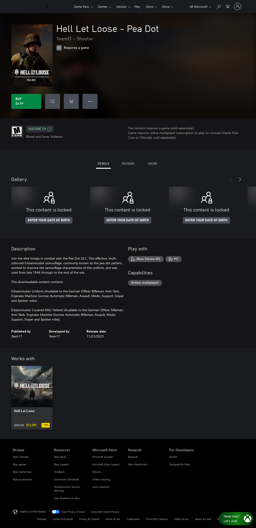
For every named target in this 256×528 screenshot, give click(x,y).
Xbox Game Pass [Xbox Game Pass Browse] (22, 471)
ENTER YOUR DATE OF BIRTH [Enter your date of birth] (49, 220)
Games (102, 6)
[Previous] (230, 179)
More (166, 6)
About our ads (203, 518)
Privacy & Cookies (89, 518)
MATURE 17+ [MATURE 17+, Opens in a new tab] (40, 129)
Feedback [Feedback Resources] (59, 471)
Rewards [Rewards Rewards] (133, 456)
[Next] (240, 179)
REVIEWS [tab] (128, 163)
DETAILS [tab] (103, 163)
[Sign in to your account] (237, 6)
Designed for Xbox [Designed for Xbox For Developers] (179, 464)
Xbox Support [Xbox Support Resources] (61, 464)
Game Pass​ (81, 6)
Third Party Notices (157, 518)
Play (137, 6)
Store (149, 6)
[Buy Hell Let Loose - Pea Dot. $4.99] (26, 101)
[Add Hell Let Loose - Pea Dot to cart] (71, 101)
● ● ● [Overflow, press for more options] (90, 101)
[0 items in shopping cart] (228, 5)
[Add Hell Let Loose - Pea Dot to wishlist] (52, 101)
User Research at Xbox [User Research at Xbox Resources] (67, 498)
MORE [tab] (152, 163)
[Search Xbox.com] (218, 6)
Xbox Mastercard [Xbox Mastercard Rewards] (137, 464)
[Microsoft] (29, 6)
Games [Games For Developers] (173, 456)
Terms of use (113, 518)
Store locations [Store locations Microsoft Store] (100, 486)
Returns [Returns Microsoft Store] (96, 471)
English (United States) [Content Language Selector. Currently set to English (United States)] (33, 511)
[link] (32, 398)
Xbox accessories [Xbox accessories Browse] (22, 479)
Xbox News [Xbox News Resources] (60, 456)
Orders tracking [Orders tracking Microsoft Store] (101, 479)
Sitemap (41, 518)
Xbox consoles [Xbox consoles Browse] (21, 456)
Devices (121, 6)
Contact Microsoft (63, 518)
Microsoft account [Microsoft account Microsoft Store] (102, 456)
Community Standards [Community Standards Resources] (66, 479)
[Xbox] (60, 6)
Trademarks (133, 518)
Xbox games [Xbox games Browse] (19, 464)
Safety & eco (181, 518)
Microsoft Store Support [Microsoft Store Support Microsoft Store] (106, 464)
